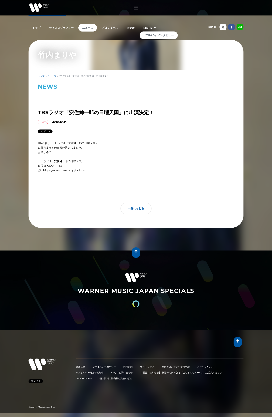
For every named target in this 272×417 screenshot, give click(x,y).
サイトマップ (147, 366)
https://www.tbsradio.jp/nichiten (65, 170)
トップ (36, 27)
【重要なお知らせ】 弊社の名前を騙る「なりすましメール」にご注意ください (181, 372)
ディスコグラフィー (61, 27)
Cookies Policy (84, 378)
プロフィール (110, 27)
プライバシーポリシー (104, 366)
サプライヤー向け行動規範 (90, 372)
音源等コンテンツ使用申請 (176, 366)
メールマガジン (205, 366)
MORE (150, 28)
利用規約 (128, 366)
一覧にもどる (136, 208)
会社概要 (80, 366)
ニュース (87, 27)
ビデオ (131, 27)
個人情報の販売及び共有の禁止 (116, 378)
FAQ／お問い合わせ (122, 372)
